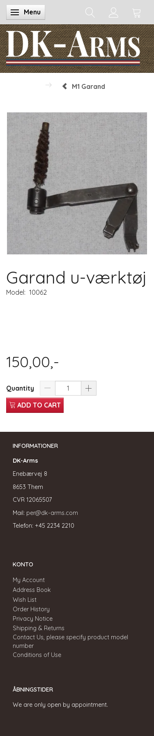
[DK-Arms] (73, 46)
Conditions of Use (37, 655)
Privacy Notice (33, 618)
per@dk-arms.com (52, 513)
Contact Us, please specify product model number (70, 642)
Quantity (21, 388)
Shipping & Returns (38, 628)
